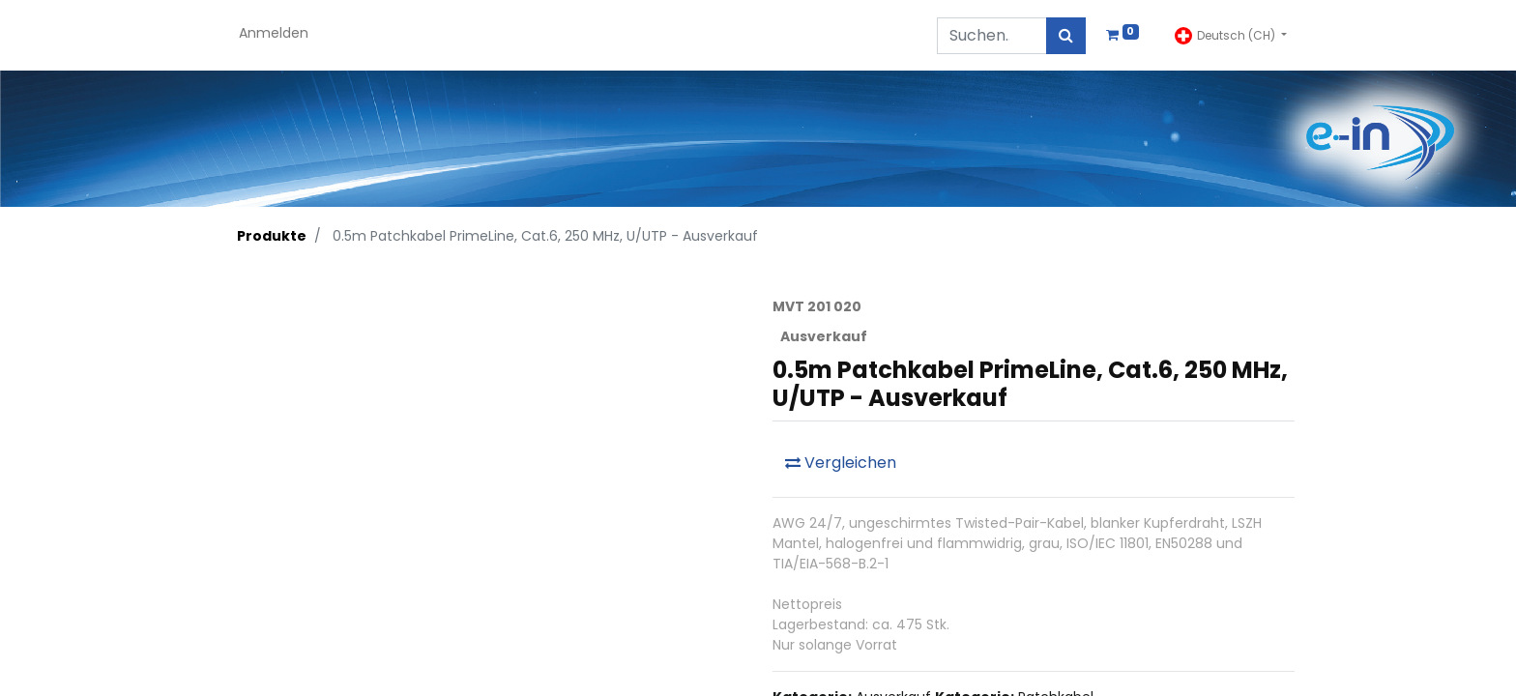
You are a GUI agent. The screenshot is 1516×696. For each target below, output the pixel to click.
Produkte (271, 236)
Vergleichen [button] (840, 462)
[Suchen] (1066, 35)
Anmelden (273, 33)
